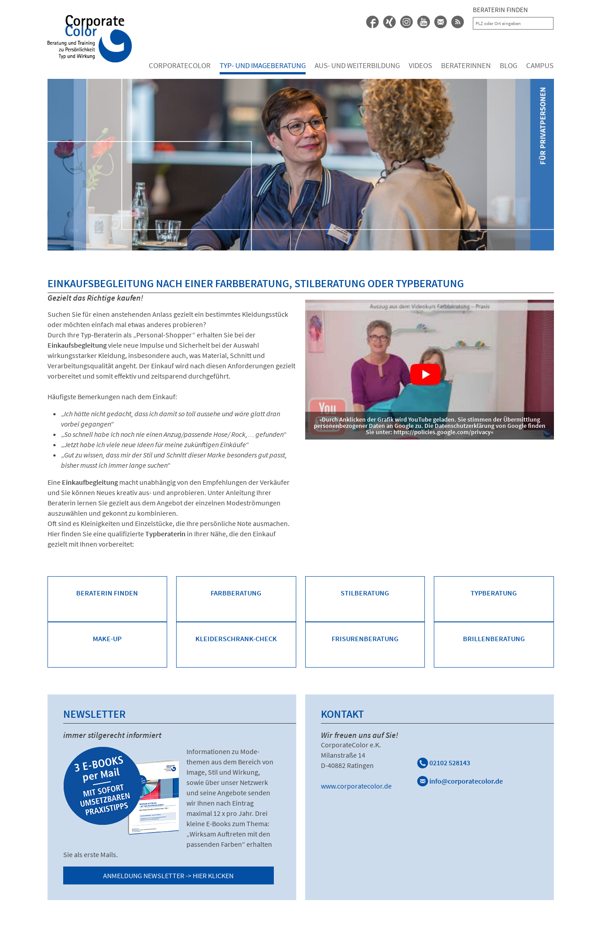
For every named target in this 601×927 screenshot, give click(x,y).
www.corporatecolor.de (356, 785)
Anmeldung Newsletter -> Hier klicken (168, 875)
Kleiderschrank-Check (236, 638)
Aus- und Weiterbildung (357, 65)
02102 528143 (443, 762)
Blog (508, 65)
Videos (420, 65)
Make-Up (107, 638)
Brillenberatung (494, 638)
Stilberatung (365, 592)
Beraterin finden (107, 592)
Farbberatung (236, 592)
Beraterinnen (466, 65)
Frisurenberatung (365, 638)
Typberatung (494, 592)
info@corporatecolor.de (460, 780)
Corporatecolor (180, 65)
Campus (539, 65)
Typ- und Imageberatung (263, 65)
